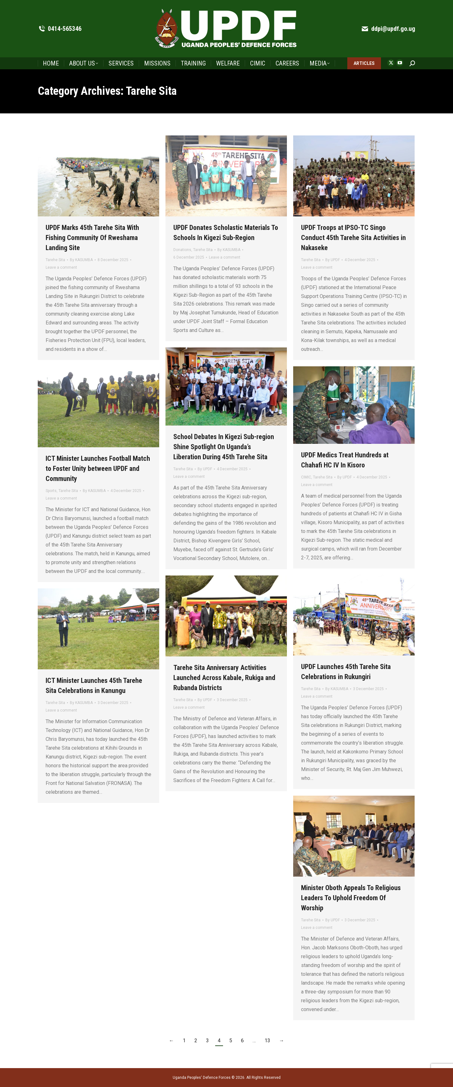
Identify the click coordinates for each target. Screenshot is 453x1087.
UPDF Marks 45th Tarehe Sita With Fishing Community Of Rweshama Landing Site (92, 238)
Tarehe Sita (55, 260)
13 (267, 1041)
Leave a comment (61, 267)
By (81, 260)
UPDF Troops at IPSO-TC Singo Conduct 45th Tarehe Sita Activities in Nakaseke (353, 238)
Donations (182, 250)
